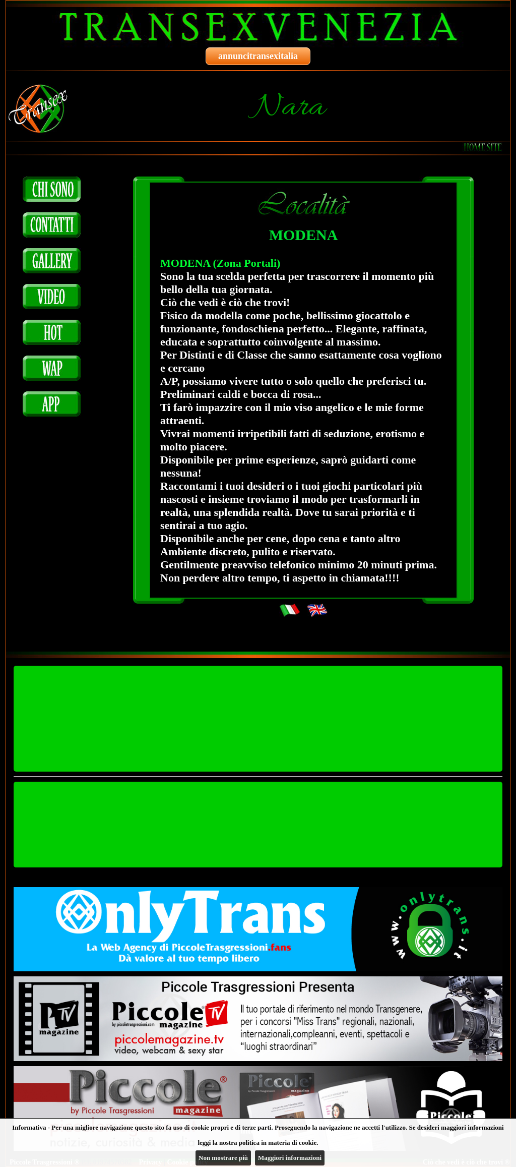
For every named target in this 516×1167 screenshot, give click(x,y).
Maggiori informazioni (289, 1157)
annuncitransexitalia (258, 56)
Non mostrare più (223, 1157)
